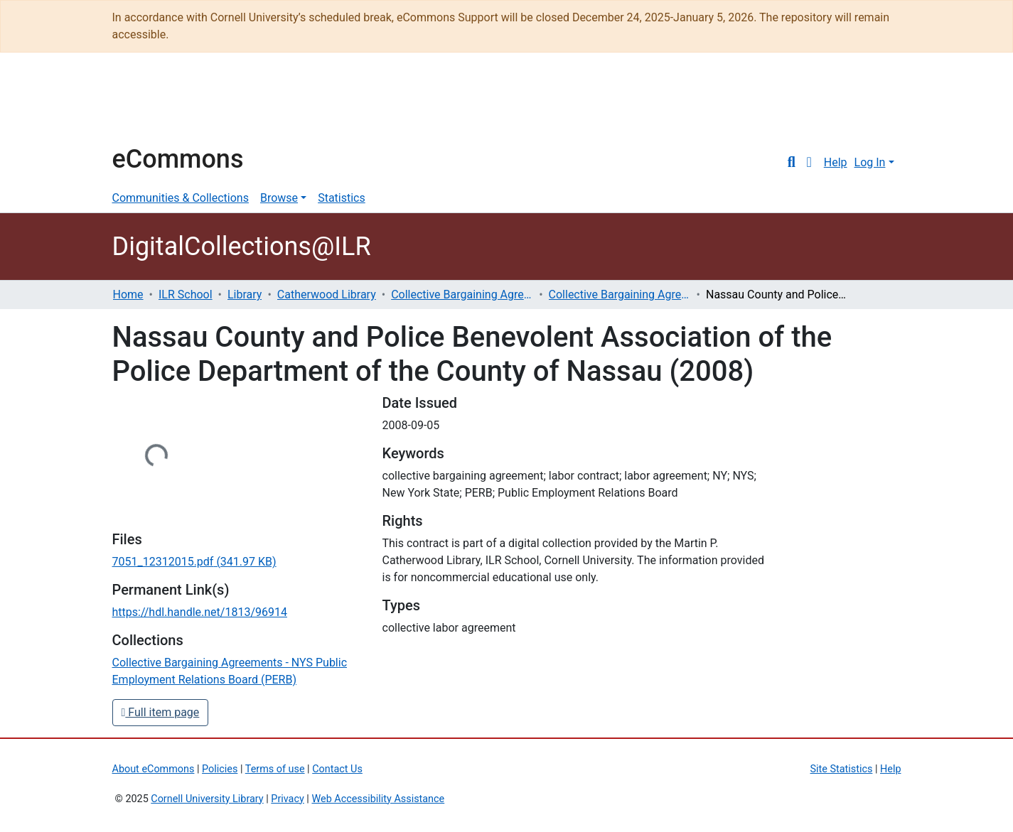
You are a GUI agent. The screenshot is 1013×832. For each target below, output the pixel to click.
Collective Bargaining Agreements (462, 294)
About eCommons (153, 769)
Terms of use (275, 769)
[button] (809, 162)
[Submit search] (791, 162)
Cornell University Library (207, 799)
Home (128, 294)
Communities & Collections (180, 198)
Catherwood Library (326, 294)
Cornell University (147, 105)
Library (244, 294)
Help (835, 162)
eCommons (178, 159)
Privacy (287, 799)
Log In (870, 162)
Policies (219, 769)
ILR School (186, 294)
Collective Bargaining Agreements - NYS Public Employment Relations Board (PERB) (620, 294)
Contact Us (337, 769)
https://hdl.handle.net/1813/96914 (199, 612)
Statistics (341, 198)
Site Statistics (841, 769)
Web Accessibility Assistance (377, 799)
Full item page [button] (161, 712)
